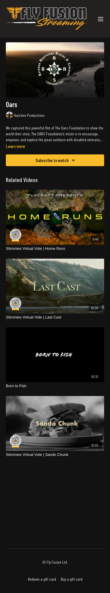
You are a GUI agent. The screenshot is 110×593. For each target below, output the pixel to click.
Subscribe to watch (56, 160)
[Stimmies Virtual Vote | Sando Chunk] (55, 455)
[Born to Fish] (55, 386)
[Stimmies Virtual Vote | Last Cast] (55, 317)
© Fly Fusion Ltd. (55, 562)
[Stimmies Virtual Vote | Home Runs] (55, 249)
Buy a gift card (71, 579)
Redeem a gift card (42, 579)
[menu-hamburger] (100, 19)
